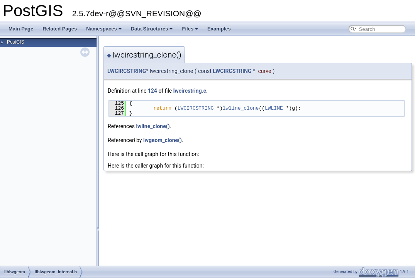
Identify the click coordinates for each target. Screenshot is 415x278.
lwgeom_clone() (162, 140)
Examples (219, 29)
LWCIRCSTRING (126, 71)
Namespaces (104, 29)
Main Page (20, 29)
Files (190, 29)
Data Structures (152, 29)
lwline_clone (241, 108)
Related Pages (59, 29)
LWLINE (274, 108)
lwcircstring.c (189, 91)
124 (152, 91)
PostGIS (15, 42)
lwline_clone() (152, 126)
